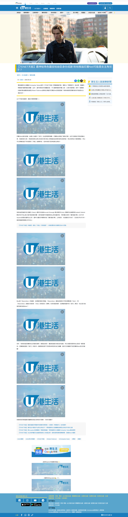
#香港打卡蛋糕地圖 (71, 510)
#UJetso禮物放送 (53, 512)
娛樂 (61, 12)
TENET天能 (41, 439)
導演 (74, 439)
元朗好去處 (84, 496)
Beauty (42, 3)
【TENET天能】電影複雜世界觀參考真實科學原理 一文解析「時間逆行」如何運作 (42, 425)
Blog (49, 3)
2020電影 (20, 439)
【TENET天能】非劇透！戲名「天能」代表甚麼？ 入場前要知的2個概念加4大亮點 (42, 225)
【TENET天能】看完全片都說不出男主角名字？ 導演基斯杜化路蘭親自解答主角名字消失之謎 (45, 427)
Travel (30, 3)
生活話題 (25, 75)
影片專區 (75, 12)
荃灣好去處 (92, 496)
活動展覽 (51, 496)
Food (36, 3)
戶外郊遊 (58, 498)
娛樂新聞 (52, 8)
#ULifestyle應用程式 (93, 510)
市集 (56, 496)
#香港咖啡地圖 (82, 510)
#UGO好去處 (52, 510)
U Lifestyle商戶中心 (92, 3)
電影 (79, 439)
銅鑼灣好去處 (76, 496)
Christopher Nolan (65, 439)
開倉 (60, 496)
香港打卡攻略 (102, 12)
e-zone (54, 3)
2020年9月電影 (30, 439)
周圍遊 (83, 12)
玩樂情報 (35, 12)
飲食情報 (53, 12)
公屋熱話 (45, 8)
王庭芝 (21, 79)
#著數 (73, 512)
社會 (68, 12)
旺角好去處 (100, 496)
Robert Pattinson (52, 439)
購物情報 (44, 12)
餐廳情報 (51, 498)
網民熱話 (51, 503)
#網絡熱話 (78, 512)
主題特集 (111, 12)
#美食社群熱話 (61, 510)
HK (25, 3)
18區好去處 (91, 12)
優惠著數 (26, 12)
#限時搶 (101, 510)
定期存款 (58, 8)
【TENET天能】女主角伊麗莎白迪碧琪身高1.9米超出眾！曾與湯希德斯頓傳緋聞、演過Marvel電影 (46, 432)
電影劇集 (32, 75)
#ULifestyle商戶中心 (65, 512)
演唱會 (19, 12)
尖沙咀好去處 (67, 496)
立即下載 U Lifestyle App (106, 3)
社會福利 (64, 498)
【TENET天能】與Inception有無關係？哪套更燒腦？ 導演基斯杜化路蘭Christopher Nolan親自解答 (46, 430)
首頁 (18, 75)
